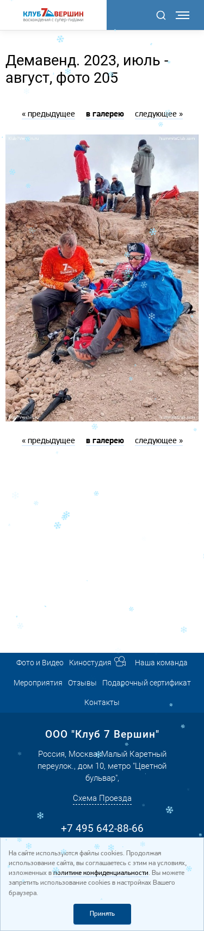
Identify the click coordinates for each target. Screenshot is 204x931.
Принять (102, 913)
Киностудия (90, 662)
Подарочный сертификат (146, 682)
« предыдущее (48, 114)
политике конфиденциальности (101, 873)
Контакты (102, 702)
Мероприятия (38, 682)
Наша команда (161, 662)
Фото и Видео (40, 662)
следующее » (159, 114)
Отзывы (82, 682)
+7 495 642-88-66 (102, 828)
